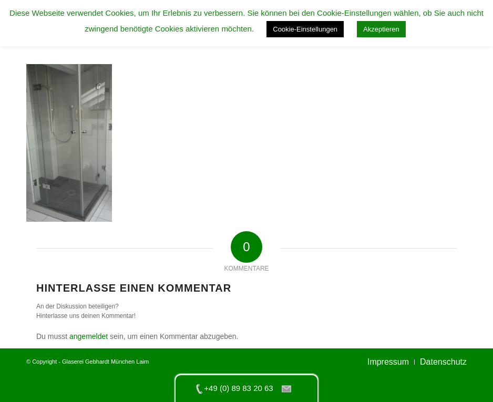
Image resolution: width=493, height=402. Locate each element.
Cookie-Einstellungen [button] (305, 29)
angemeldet (88, 336)
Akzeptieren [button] (381, 29)
